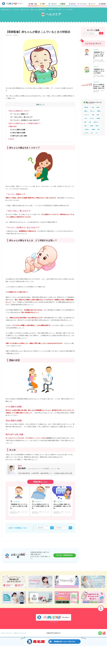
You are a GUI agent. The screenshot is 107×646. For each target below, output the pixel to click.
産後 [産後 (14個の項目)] (98, 114)
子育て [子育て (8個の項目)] (85, 126)
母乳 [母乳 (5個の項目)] (98, 129)
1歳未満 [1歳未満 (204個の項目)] (86, 107)
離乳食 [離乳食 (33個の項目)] (98, 111)
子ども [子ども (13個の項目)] (85, 118)
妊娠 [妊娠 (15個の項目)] (93, 114)
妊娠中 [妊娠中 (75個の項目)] (98, 107)
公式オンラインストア (19, 633)
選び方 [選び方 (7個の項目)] (97, 126)
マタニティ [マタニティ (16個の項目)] (86, 114)
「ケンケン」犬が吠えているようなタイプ (24, 120)
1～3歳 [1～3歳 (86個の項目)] (92, 107)
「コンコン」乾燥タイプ (19, 114)
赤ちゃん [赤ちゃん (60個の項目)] (92, 111)
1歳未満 (15, 35)
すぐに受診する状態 (17, 130)
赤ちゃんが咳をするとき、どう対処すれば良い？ (24, 123)
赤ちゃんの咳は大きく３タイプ (18, 111)
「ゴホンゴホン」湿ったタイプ (21, 117)
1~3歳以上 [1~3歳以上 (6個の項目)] (86, 129)
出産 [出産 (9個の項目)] (90, 122)
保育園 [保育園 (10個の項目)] (98, 118)
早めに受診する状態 (17, 133)
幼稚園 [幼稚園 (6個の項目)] (93, 129)
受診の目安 (12, 126)
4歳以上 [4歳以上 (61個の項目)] (86, 111)
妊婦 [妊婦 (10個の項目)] (85, 122)
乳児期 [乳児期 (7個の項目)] (91, 126)
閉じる (42, 104)
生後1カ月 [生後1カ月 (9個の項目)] (96, 122)
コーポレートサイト (5, 633)
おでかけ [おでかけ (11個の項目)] (92, 118)
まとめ (11, 139)
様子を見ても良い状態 (18, 136)
